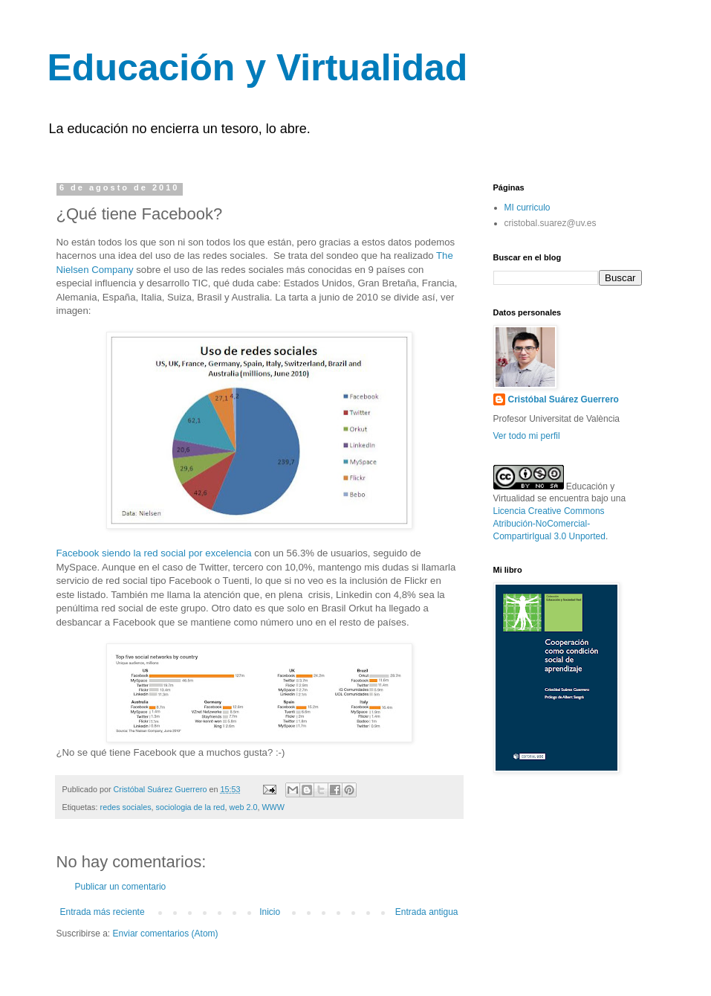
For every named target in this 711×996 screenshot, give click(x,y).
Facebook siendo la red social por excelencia (154, 553)
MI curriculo (527, 207)
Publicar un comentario (120, 886)
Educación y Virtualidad (258, 68)
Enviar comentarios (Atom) (165, 933)
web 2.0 (244, 807)
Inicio (269, 912)
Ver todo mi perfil (526, 436)
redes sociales (126, 807)
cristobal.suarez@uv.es (550, 223)
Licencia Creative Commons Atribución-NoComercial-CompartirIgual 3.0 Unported (549, 524)
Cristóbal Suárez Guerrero (563, 399)
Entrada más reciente (102, 912)
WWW (273, 807)
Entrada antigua (426, 912)
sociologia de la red (190, 807)
